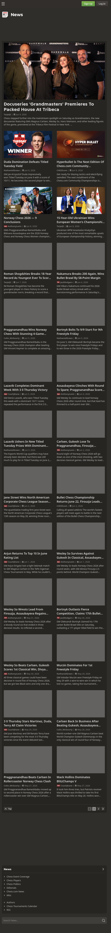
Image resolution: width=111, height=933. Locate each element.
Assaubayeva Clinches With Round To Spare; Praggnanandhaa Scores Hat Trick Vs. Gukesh (80, 388)
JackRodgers (66, 282)
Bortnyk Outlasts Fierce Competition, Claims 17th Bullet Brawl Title (79, 611)
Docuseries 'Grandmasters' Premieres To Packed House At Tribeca (49, 106)
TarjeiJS (7, 114)
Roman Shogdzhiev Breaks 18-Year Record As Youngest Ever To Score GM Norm (27, 276)
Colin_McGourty (12, 338)
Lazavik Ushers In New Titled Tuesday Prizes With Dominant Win (25, 444)
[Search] (54, 920)
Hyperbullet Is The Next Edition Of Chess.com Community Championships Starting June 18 (80, 164)
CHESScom (62, 170)
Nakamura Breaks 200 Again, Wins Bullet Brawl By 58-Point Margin (80, 276)
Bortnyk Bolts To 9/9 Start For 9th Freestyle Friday (80, 332)
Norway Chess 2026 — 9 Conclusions (20, 220)
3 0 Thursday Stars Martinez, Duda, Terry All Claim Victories (28, 723)
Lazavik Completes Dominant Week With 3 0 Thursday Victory (26, 388)
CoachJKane (14, 394)
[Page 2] (98, 809)
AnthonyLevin (15, 226)
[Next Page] (103, 809)
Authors (11, 902)
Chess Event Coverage (18, 876)
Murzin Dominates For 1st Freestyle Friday (74, 667)
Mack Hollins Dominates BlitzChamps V (73, 779)
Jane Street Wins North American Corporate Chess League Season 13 (26, 499)
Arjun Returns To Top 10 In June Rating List (25, 555)
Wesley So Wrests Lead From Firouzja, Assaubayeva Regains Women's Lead (25, 611)
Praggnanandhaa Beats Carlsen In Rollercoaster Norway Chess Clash (27, 779)
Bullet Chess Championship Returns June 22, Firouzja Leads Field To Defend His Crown (78, 499)
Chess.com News (15, 891)
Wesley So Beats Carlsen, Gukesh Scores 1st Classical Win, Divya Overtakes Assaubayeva (26, 667)
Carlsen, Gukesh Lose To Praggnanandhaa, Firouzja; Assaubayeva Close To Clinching (79, 444)
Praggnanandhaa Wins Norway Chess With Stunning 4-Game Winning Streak (25, 332)
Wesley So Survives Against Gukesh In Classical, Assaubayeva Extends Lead (80, 556)
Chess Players (14, 880)
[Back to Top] (8, 809)
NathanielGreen (12, 170)
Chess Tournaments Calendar (22, 906)
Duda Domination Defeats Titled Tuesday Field (26, 164)
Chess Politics (14, 884)
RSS (8, 909)
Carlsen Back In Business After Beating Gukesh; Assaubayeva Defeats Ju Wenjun (78, 723)
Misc (9, 895)
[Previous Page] (90, 809)
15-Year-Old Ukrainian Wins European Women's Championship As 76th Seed (80, 220)
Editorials (11, 887)
